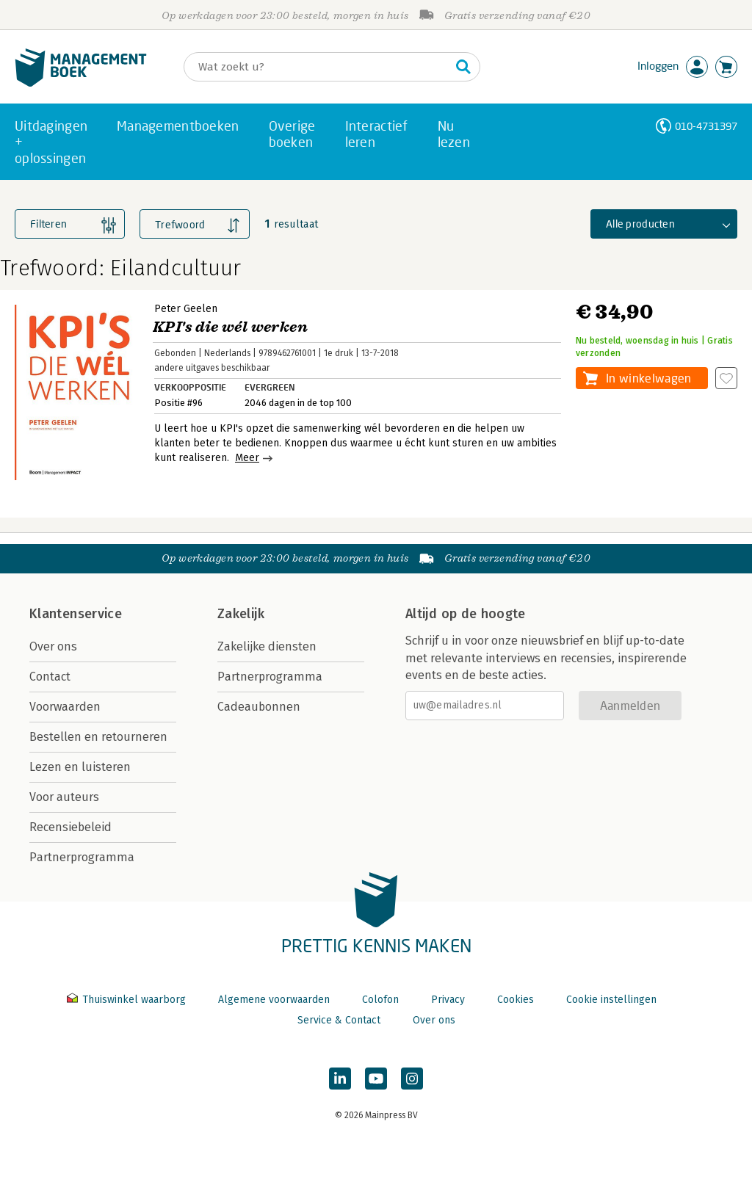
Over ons (53, 646)
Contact (49, 677)
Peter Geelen (185, 308)
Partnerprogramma (81, 857)
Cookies (515, 999)
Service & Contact (338, 1020)
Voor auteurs (64, 797)
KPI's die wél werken (230, 327)
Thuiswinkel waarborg (128, 999)
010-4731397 (706, 126)
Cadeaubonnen (258, 707)
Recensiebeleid (70, 827)
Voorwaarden (65, 707)
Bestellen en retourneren (98, 737)
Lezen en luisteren (80, 767)
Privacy (448, 999)
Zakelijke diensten (267, 646)
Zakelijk (240, 614)
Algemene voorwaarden (274, 999)
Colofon (380, 999)
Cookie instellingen (611, 999)
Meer (247, 458)
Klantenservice (75, 614)
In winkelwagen (648, 378)
